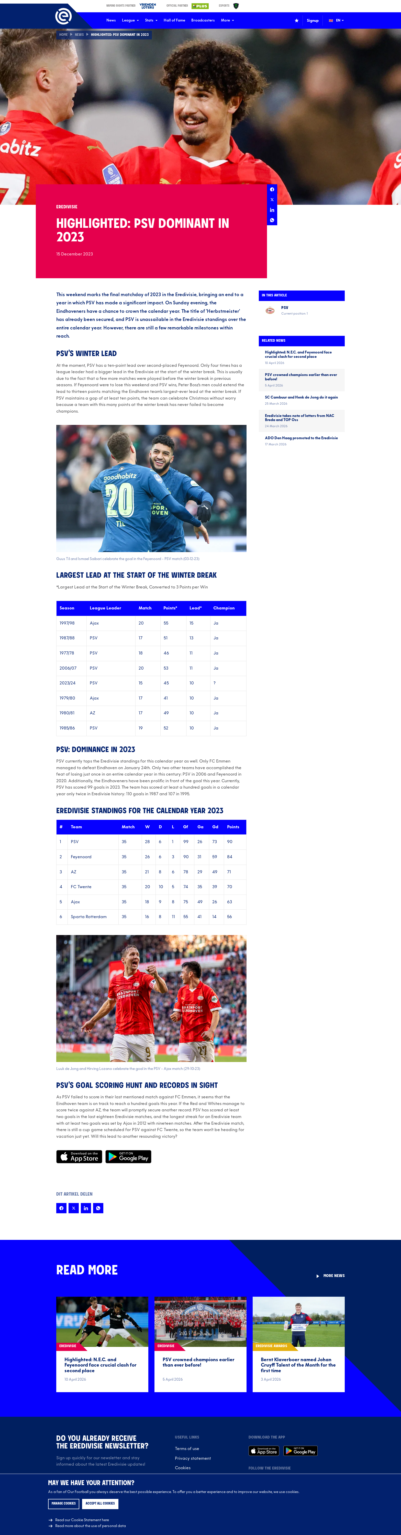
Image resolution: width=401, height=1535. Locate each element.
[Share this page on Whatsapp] (272, 220)
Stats (151, 20)
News (111, 20)
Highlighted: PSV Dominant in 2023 (121, 35)
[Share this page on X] (272, 200)
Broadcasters (203, 20)
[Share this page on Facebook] (272, 189)
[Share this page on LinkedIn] (272, 210)
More (227, 20)
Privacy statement (193, 1458)
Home (63, 35)
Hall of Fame (174, 20)
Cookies (183, 1468)
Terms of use (187, 1449)
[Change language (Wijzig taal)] (340, 20)
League (130, 20)
